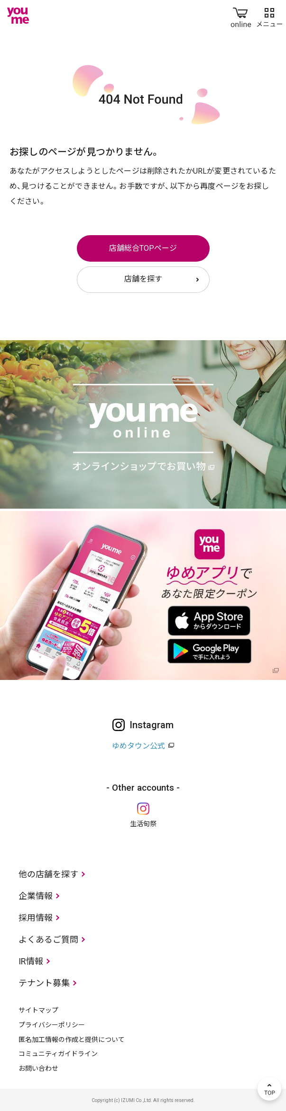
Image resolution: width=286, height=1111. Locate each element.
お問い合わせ (38, 1068)
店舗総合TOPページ (143, 248)
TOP (269, 1089)
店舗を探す (143, 278)
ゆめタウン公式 (138, 745)
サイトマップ (38, 1010)
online (241, 15)
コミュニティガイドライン (58, 1054)
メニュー (269, 15)
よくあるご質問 (48, 939)
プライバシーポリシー (51, 1025)
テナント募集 (44, 983)
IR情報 (30, 961)
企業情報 (35, 896)
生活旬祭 (143, 824)
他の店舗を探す (48, 874)
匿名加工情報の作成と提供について (71, 1039)
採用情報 (35, 918)
